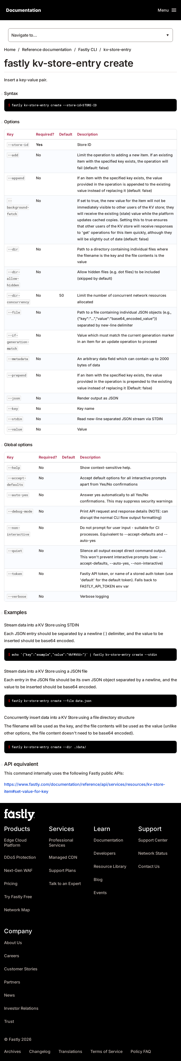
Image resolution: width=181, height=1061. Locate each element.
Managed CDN (63, 857)
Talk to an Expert (65, 883)
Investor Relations (21, 1008)
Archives (12, 1051)
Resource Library (110, 866)
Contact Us (149, 866)
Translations (70, 1051)
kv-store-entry (117, 49)
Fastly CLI (87, 49)
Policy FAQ (141, 1051)
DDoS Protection (20, 857)
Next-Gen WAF (18, 870)
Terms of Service (106, 1051)
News (9, 995)
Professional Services (61, 843)
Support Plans (62, 870)
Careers (11, 955)
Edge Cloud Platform (15, 843)
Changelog (39, 1051)
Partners (12, 982)
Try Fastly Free (18, 896)
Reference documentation (47, 49)
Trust (9, 1021)
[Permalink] (2, 94)
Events (100, 892)
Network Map (17, 909)
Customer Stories (20, 969)
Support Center (153, 840)
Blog (98, 879)
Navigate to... (24, 35)
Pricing (10, 883)
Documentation (108, 840)
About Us (13, 942)
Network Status (153, 853)
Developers (105, 853)
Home (9, 49)
